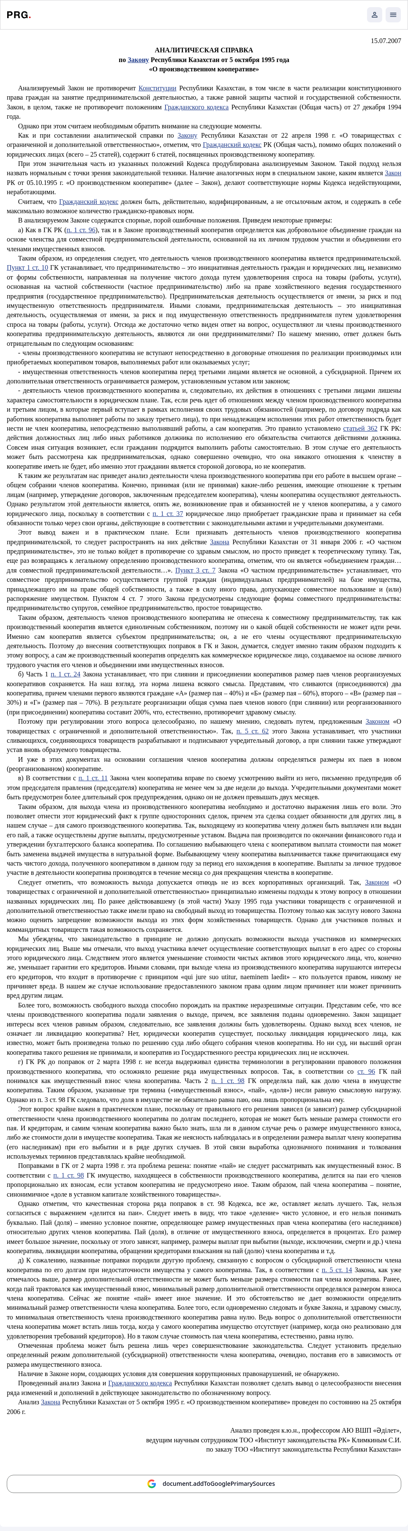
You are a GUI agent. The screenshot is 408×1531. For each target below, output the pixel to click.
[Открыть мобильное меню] (393, 14)
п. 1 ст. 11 (93, 778)
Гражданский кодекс (232, 144)
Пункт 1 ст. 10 (27, 267)
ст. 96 (366, 1071)
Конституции (158, 88)
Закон (393, 172)
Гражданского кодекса (196, 107)
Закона (219, 542)
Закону (188, 135)
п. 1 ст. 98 (228, 1080)
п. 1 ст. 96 (81, 229)
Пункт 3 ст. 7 (195, 570)
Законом (377, 721)
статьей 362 (360, 428)
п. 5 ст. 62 (253, 731)
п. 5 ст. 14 (337, 1269)
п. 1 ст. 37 (167, 513)
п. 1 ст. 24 (65, 674)
